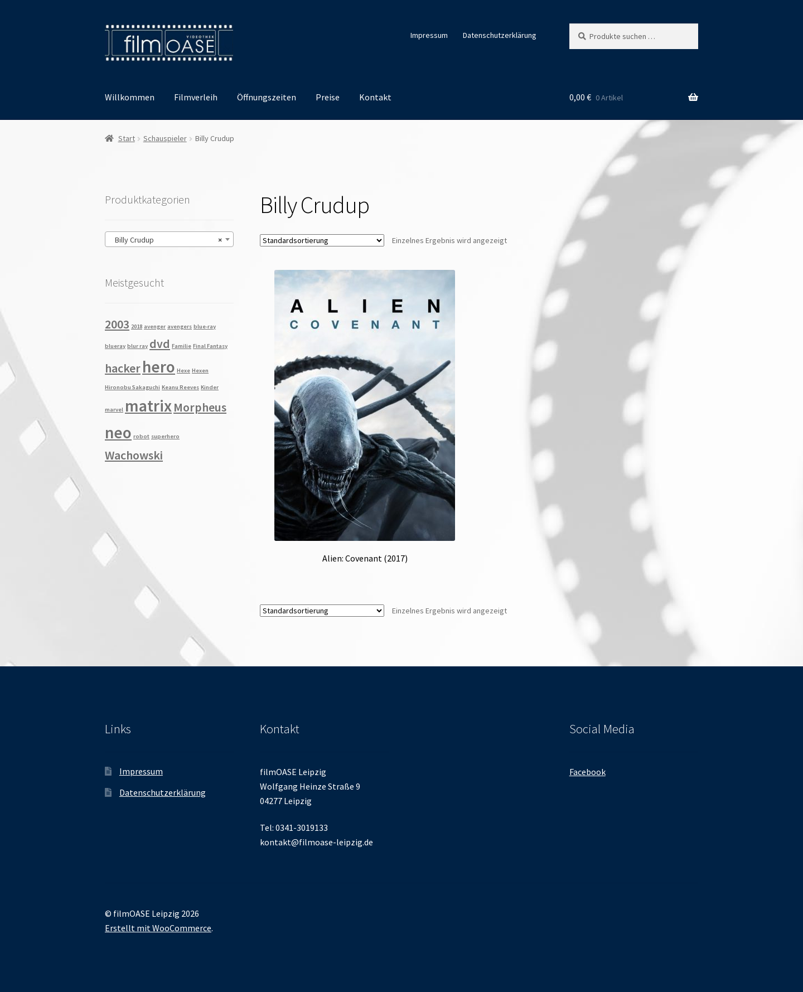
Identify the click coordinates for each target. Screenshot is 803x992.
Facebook (587, 771)
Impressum (429, 35)
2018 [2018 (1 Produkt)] (136, 326)
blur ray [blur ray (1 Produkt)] (137, 346)
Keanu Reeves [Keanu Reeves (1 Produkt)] (180, 387)
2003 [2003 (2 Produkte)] (117, 324)
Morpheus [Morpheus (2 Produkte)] (199, 407)
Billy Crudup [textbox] (166, 240)
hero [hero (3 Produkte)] (158, 366)
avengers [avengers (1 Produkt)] (179, 326)
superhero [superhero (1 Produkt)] (165, 436)
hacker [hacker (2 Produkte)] (123, 368)
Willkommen (129, 97)
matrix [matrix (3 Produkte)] (148, 405)
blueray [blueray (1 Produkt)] (115, 346)
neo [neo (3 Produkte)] (118, 432)
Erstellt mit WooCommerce (158, 927)
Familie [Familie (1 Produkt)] (181, 346)
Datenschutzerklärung (499, 35)
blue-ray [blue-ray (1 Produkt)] (205, 326)
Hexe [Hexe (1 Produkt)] (183, 370)
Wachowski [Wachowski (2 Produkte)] (134, 455)
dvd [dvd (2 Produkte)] (159, 343)
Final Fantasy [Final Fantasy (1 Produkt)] (210, 346)
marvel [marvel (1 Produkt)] (114, 409)
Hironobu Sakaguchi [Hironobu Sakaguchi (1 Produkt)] (132, 387)
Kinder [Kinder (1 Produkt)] (210, 387)
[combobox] (169, 239)
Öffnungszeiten (266, 97)
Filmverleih (195, 97)
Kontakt (375, 97)
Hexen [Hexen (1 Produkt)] (200, 370)
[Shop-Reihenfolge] (322, 240)
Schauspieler (165, 138)
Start (126, 138)
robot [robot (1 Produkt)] (141, 436)
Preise (328, 97)
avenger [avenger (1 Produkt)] (155, 326)
